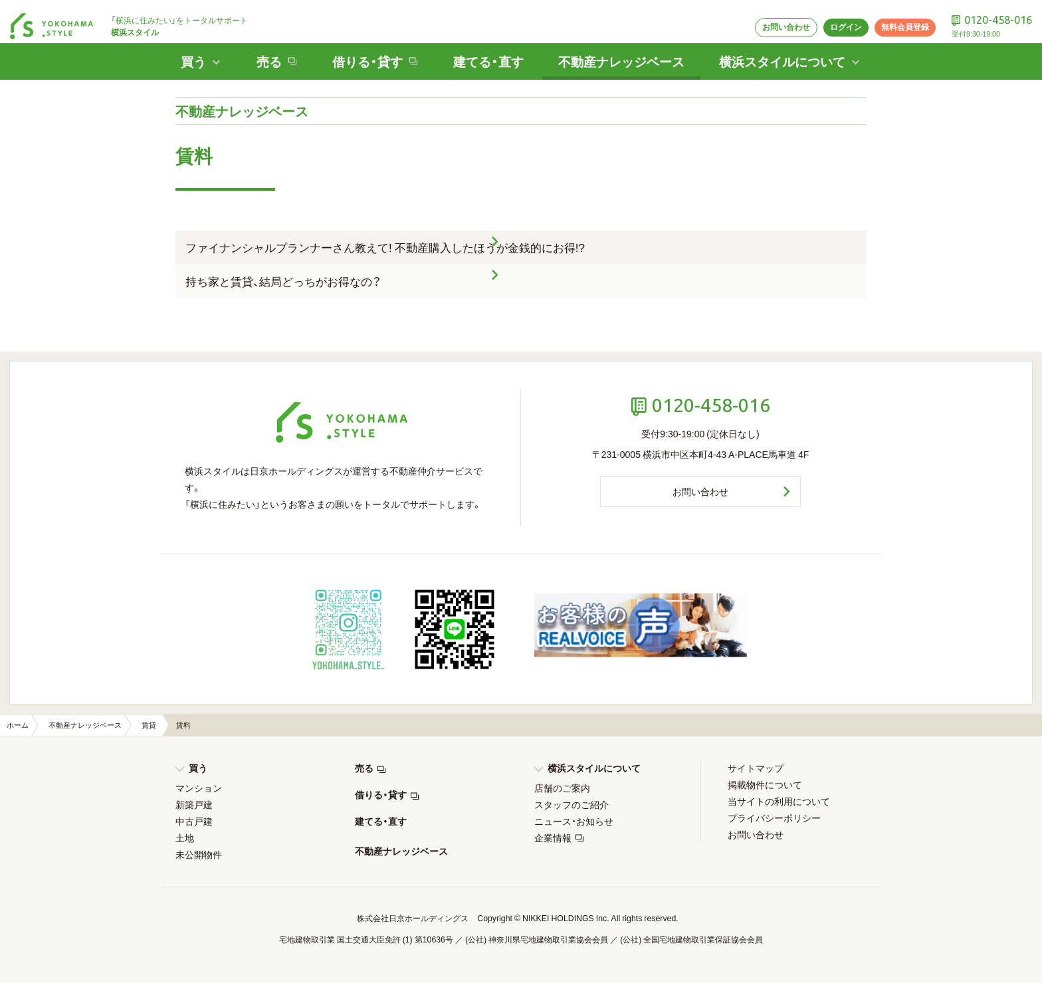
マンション (198, 787)
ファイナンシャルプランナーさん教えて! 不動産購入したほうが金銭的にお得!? (385, 247)
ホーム (18, 724)
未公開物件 (198, 854)
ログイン (834, 17)
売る (364, 767)
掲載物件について (765, 784)
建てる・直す (485, 52)
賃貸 (149, 724)
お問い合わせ (771, 17)
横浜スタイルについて (594, 767)
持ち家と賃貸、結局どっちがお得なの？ (283, 281)
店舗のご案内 (562, 787)
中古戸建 (194, 820)
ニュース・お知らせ (573, 820)
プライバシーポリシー (774, 817)
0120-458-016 (995, 10)
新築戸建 (194, 804)
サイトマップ (755, 767)
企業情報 (553, 837)
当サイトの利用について (779, 801)
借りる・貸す (381, 794)
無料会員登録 (896, 17)
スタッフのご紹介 (571, 804)
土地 (184, 837)
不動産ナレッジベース (622, 52)
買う (198, 767)
